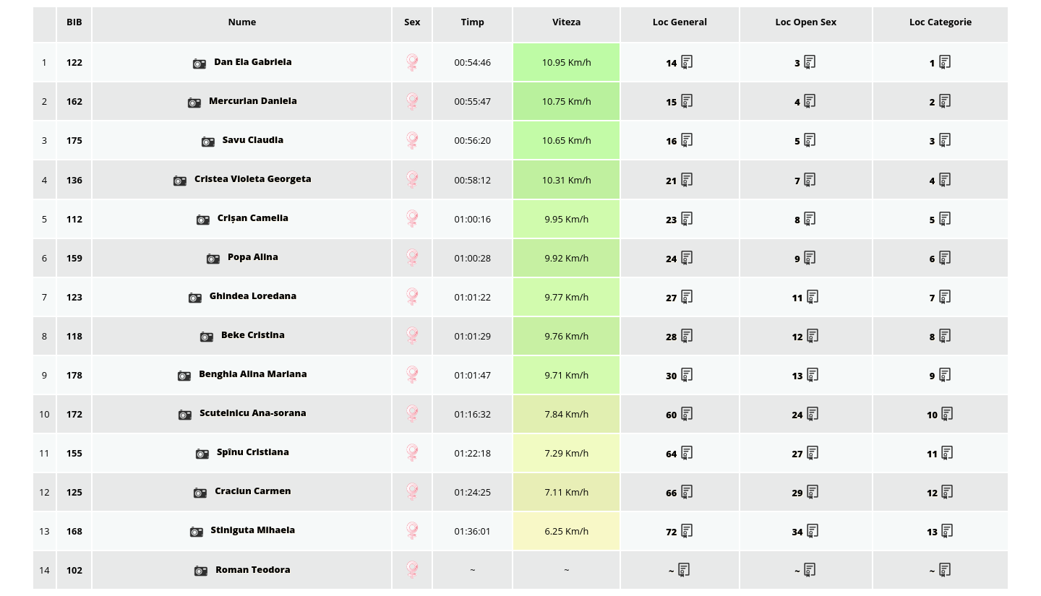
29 (806, 492)
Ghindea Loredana (242, 295)
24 (679, 258)
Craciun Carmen (242, 490)
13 (806, 375)
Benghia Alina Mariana (242, 373)
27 (679, 297)
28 (679, 336)
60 (679, 414)
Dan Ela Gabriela (242, 61)
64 (679, 453)
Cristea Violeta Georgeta (242, 178)
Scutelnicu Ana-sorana (242, 412)
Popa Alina (242, 256)
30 (679, 375)
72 (679, 531)
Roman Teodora (242, 569)
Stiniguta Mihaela (242, 529)
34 (806, 531)
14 (679, 62)
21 (679, 180)
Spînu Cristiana (242, 451)
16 (679, 140)
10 (940, 414)
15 (679, 101)
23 (679, 219)
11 (806, 297)
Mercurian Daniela (242, 100)
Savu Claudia (242, 139)
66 (679, 492)
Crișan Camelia (242, 217)
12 (806, 336)
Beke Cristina (242, 334)
